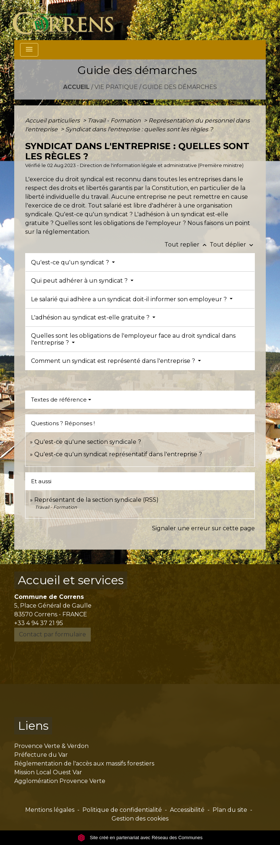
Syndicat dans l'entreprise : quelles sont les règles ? (139, 129)
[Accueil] (67, 20)
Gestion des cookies (140, 818)
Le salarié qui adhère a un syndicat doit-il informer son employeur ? (129, 299)
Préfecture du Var (41, 754)
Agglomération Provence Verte (59, 781)
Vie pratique (116, 87)
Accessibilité (187, 809)
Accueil (76, 87)
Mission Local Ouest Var (48, 772)
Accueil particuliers (53, 120)
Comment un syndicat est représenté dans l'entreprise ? (114, 360)
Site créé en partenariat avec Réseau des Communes (140, 837)
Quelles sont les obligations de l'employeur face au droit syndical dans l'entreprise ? (133, 339)
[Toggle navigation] (29, 50)
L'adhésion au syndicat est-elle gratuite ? (91, 317)
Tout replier (187, 244)
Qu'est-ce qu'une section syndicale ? (87, 441)
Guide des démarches (180, 87)
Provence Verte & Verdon (51, 746)
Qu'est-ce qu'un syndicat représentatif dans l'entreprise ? (118, 454)
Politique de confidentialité (122, 809)
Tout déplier (232, 244)
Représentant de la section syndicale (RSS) (96, 499)
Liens (33, 725)
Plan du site (230, 809)
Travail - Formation (115, 120)
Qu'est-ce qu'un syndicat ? (70, 262)
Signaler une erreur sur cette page (203, 528)
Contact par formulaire (52, 634)
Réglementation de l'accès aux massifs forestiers (84, 763)
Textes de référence (59, 399)
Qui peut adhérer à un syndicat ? (80, 280)
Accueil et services (71, 580)
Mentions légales (49, 809)
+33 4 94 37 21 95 (38, 623)
